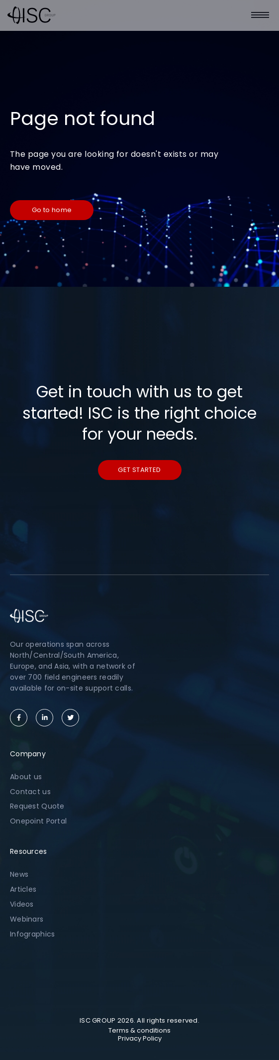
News (19, 874)
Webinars (26, 919)
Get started (139, 469)
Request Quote (37, 806)
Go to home (52, 210)
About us (26, 777)
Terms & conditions (139, 1030)
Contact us (30, 792)
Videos (22, 904)
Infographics (32, 934)
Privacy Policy (140, 1038)
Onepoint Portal (38, 821)
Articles (23, 889)
